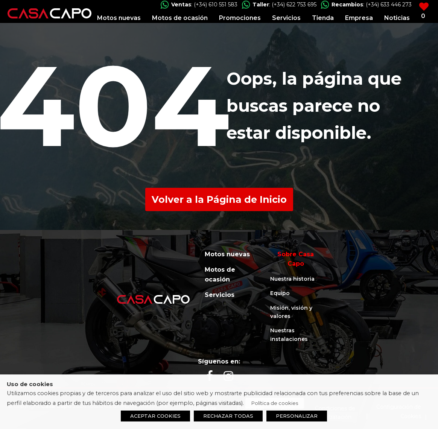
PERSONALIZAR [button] (297, 416)
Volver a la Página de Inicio (219, 199)
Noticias (397, 17)
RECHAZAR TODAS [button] (228, 416)
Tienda (323, 17)
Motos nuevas (119, 17)
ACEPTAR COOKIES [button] (155, 416)
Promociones (240, 17)
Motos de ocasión (180, 17)
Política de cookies (274, 403)
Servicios (286, 17)
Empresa (359, 17)
